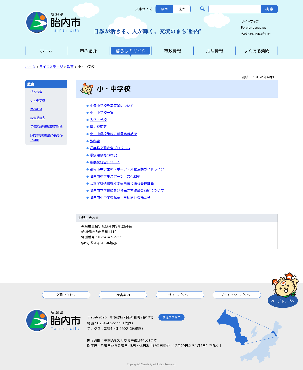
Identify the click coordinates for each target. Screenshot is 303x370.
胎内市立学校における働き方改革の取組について (127, 190)
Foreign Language (253, 27)
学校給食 (36, 109)
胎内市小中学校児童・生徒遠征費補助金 (120, 197)
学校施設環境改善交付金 (46, 126)
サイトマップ (250, 21)
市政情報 (172, 51)
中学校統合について (105, 162)
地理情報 (214, 51)
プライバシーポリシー (237, 295)
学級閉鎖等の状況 (103, 155)
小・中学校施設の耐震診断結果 (113, 134)
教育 (70, 66)
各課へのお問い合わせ (256, 34)
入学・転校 (98, 119)
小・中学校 (37, 100)
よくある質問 (256, 51)
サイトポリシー (180, 295)
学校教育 (36, 92)
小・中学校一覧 (101, 112)
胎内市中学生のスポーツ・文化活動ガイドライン (127, 169)
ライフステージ (51, 66)
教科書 (95, 141)
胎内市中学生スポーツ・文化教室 (115, 176)
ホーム (46, 51)
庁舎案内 (123, 295)
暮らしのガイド (130, 51)
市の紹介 (88, 51)
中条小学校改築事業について (112, 105)
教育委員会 (37, 118)
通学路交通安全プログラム (110, 148)
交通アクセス (66, 295)
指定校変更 (98, 126)
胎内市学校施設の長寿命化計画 (46, 137)
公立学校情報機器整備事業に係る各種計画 (122, 183)
